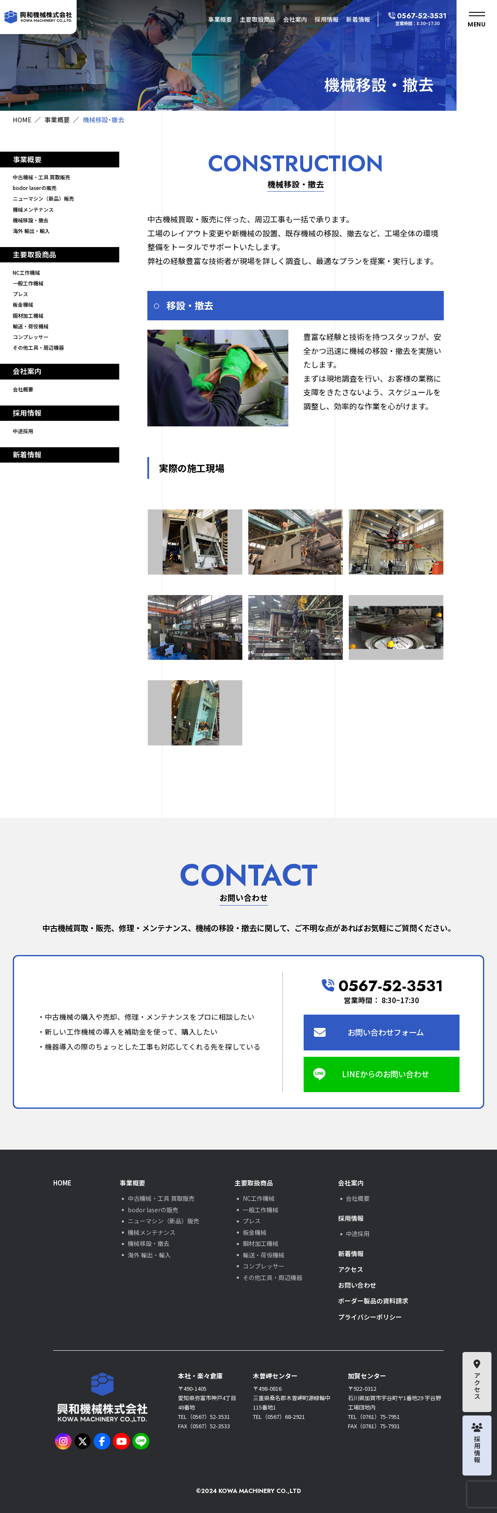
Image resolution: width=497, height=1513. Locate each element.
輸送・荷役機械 (31, 326)
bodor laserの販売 (35, 187)
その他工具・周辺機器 (38, 347)
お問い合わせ (357, 1284)
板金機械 (23, 304)
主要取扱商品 (258, 19)
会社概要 (23, 389)
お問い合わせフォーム (386, 1032)
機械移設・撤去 (31, 220)
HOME (22, 119)
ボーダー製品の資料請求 (373, 1300)
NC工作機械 (26, 272)
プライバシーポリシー (370, 1316)
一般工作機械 (28, 283)
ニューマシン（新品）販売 (43, 198)
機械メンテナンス (33, 209)
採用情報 (327, 19)
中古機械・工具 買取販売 (41, 177)
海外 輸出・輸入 (31, 230)
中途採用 (23, 430)
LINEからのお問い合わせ (385, 1073)
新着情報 (358, 19)
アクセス (350, 1269)
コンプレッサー (31, 336)
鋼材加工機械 (28, 315)
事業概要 (220, 19)
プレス (20, 293)
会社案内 (295, 19)
